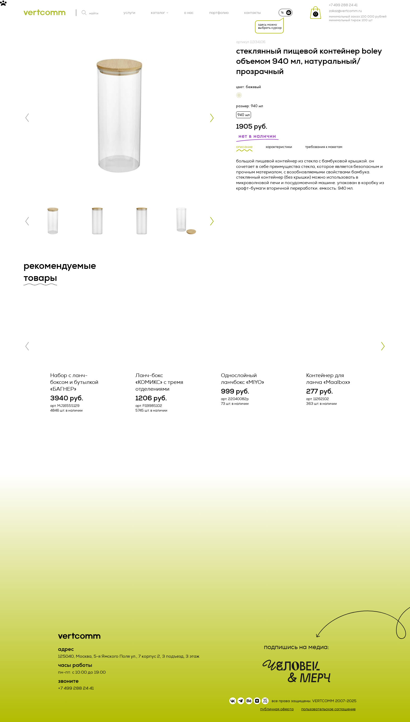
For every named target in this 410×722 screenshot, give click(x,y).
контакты (252, 12)
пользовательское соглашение (328, 709)
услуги (129, 12)
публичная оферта (277, 709)
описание (244, 147)
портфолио (219, 12)
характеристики (279, 147)
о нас (188, 12)
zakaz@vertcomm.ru (345, 11)
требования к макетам (323, 147)
